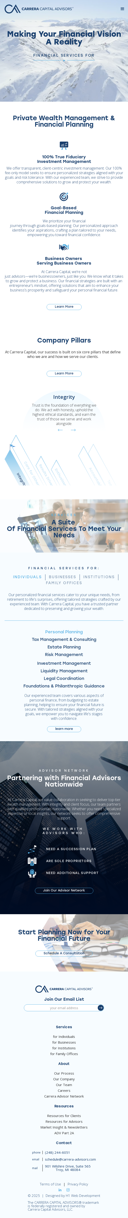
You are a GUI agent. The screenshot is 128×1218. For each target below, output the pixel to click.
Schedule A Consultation (64, 955)
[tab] (27, 579)
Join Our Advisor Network (64, 892)
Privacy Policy (78, 1184)
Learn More (64, 307)
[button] (122, 8)
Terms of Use (50, 1184)
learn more (64, 730)
